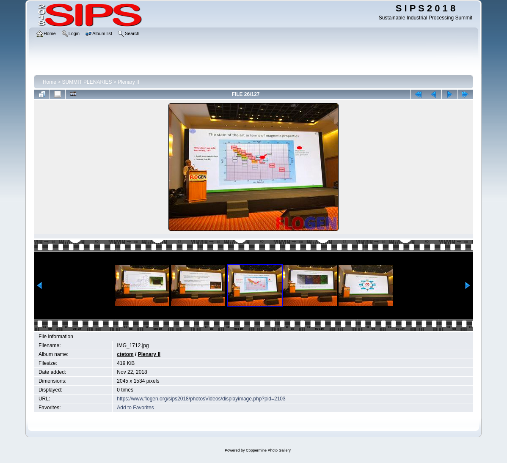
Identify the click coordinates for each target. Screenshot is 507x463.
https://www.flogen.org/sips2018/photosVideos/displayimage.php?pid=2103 (201, 399)
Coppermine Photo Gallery (268, 450)
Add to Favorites (135, 408)
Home (49, 82)
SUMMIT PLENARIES (87, 82)
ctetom (125, 354)
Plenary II (128, 82)
